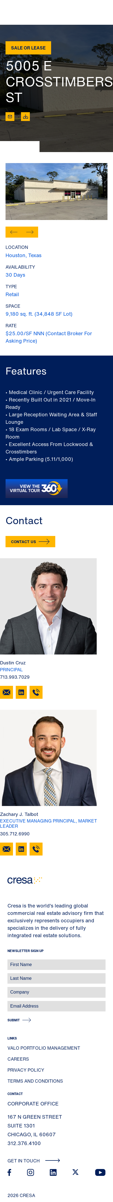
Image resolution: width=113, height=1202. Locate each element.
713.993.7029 (15, 677)
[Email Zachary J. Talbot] (6, 849)
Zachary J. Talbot (19, 814)
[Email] (10, 116)
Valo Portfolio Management (43, 1048)
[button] (14, 232)
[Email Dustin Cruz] (6, 692)
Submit (13, 1020)
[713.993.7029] (36, 692)
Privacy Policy (25, 1070)
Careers (18, 1059)
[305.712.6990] (36, 849)
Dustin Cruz (13, 662)
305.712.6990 (15, 833)
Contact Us (23, 541)
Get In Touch (33, 1160)
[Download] (25, 116)
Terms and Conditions (35, 1081)
